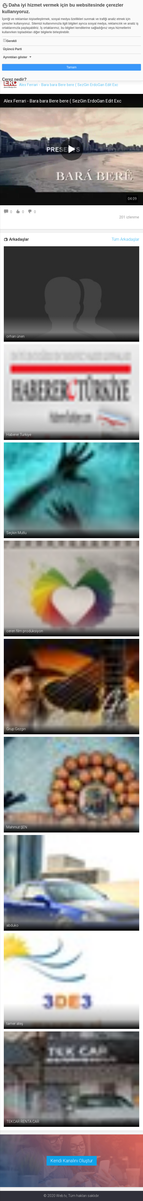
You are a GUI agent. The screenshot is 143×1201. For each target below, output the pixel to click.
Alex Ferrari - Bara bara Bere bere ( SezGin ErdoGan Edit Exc (68, 85)
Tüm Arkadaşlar (125, 239)
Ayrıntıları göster (15, 57)
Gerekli (10, 41)
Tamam (71, 67)
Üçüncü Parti (12, 49)
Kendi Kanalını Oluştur (71, 1160)
